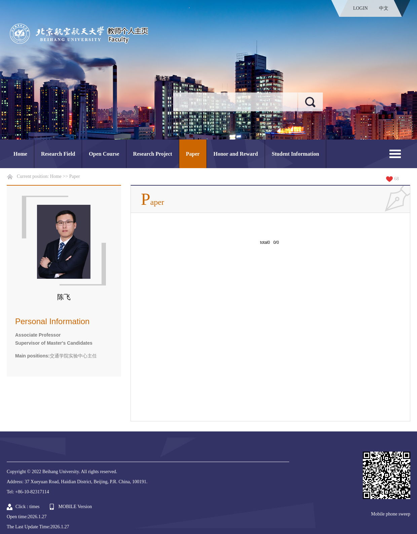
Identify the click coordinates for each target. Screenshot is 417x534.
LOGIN (360, 8)
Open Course (104, 154)
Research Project (152, 154)
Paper (193, 154)
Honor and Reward (236, 154)
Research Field (58, 154)
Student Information (295, 154)
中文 (383, 8)
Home (20, 154)
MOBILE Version (75, 506)
